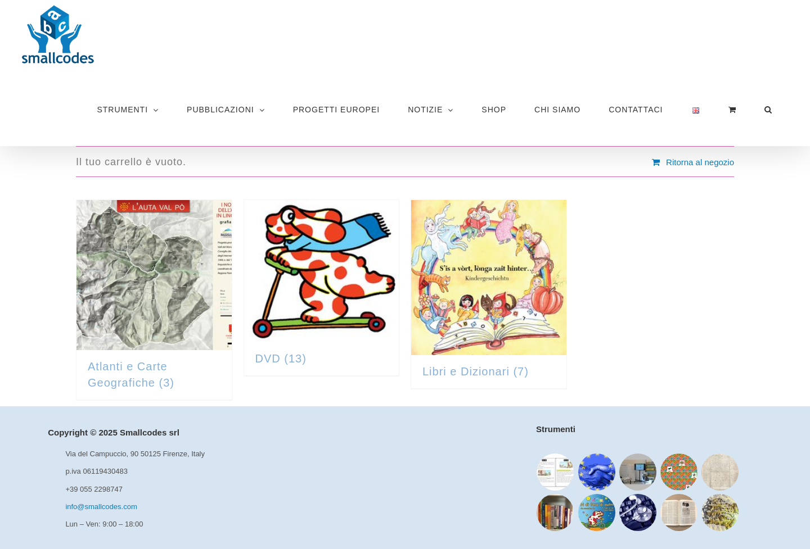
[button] (768, 109)
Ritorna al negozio (700, 162)
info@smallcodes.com (101, 506)
